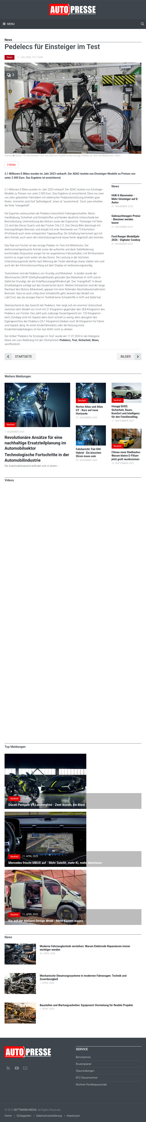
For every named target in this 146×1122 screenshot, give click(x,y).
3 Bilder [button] (11, 164)
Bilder (131, 356)
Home (8, 1115)
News (9, 57)
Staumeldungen (85, 1070)
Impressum (73, 1115)
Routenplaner (83, 1064)
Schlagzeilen (24, 1115)
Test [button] (80, 443)
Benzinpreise (83, 1057)
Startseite (18, 356)
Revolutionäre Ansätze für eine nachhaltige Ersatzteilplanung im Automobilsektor (35, 443)
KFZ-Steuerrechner (87, 1077)
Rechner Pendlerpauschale (91, 1084)
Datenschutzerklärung (49, 1115)
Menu (10, 23)
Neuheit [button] (10, 424)
